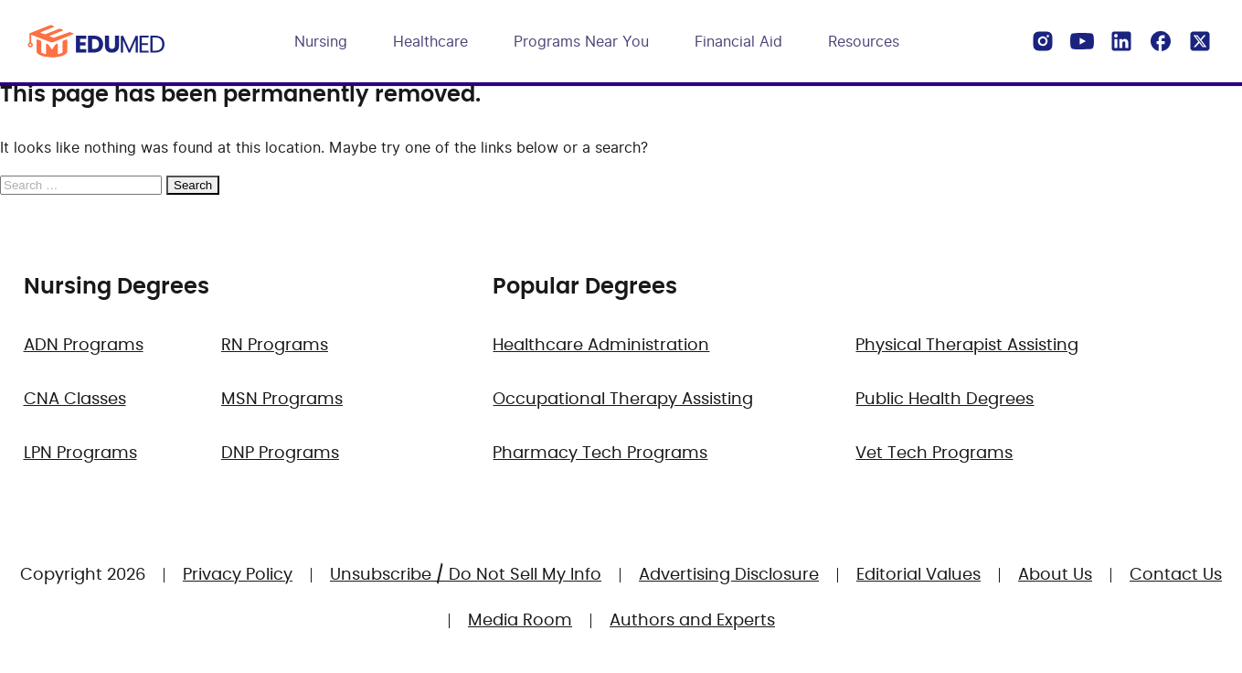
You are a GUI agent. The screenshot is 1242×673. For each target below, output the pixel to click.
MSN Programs (282, 399)
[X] (1200, 41)
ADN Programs (83, 345)
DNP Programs (280, 453)
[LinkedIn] (1121, 41)
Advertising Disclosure (729, 575)
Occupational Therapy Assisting (623, 399)
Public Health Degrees (944, 399)
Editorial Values (918, 575)
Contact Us (1176, 575)
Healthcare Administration (601, 345)
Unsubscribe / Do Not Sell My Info (465, 575)
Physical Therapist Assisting (966, 345)
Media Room (520, 621)
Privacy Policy (237, 575)
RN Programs (274, 345)
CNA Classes (75, 399)
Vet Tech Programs (934, 453)
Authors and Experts (692, 621)
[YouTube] (1082, 41)
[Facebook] (1160, 41)
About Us (1055, 575)
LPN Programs (80, 453)
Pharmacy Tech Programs (600, 453)
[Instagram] (1042, 41)
